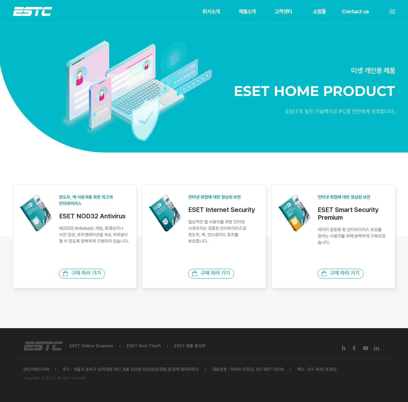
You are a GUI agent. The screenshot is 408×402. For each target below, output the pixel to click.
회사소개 (211, 11)
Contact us (355, 11)
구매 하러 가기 (82, 273)
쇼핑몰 (319, 11)
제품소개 (247, 11)
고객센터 (283, 11)
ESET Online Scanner (91, 345)
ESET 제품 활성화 (190, 345)
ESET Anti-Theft (144, 345)
